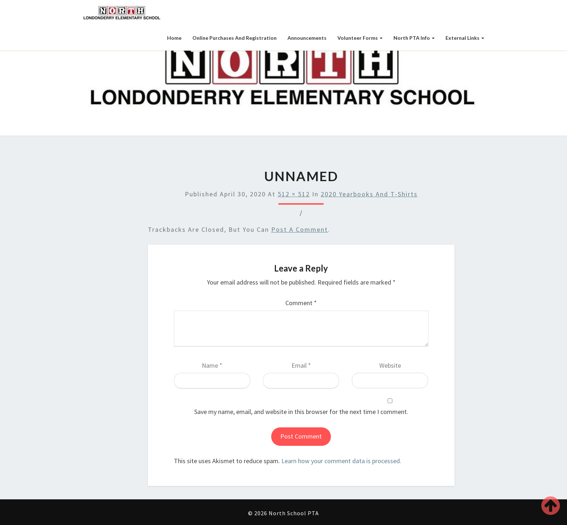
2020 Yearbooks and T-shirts (369, 194)
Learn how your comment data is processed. (341, 461)
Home (174, 38)
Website (390, 365)
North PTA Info (414, 38)
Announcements (307, 38)
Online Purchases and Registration (234, 38)
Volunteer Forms (360, 38)
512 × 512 (294, 194)
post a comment (299, 229)
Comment (301, 303)
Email (301, 365)
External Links (465, 38)
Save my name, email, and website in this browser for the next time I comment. (301, 411)
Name (212, 365)
